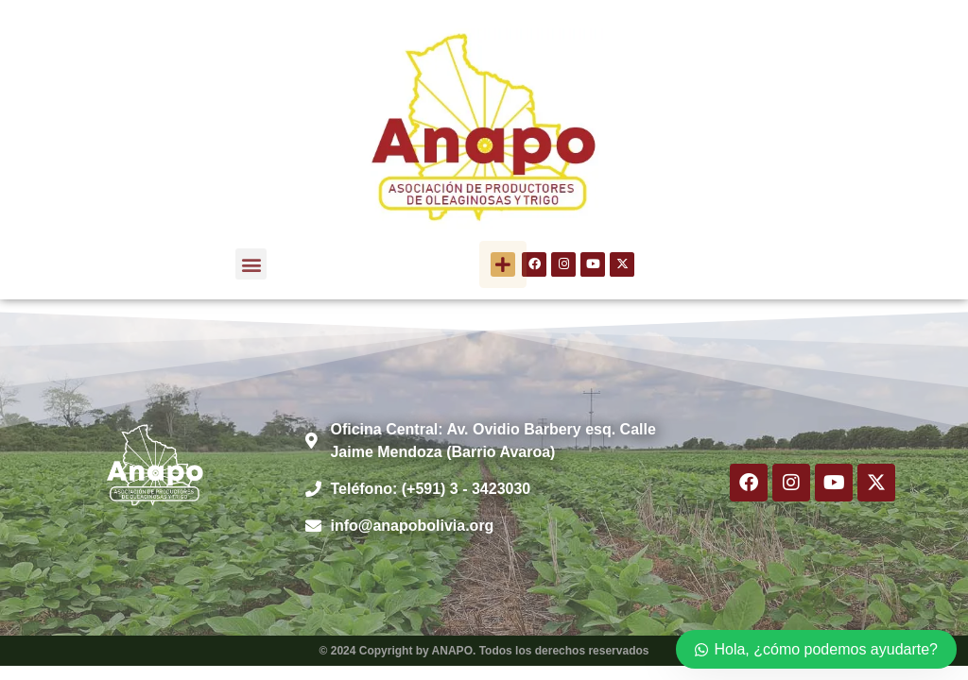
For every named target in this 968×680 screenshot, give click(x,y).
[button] (251, 264)
